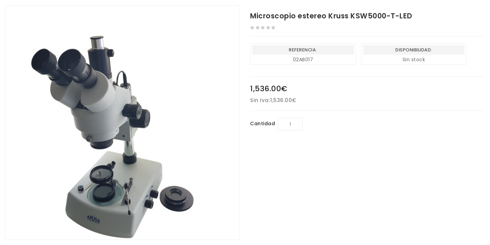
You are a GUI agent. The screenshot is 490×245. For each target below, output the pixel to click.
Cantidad (262, 123)
